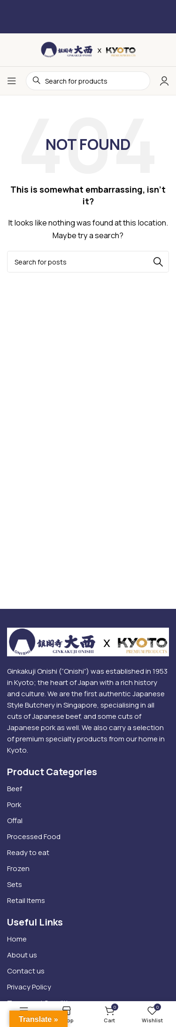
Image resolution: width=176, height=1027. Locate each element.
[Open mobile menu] (11, 80)
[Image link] (88, 641)
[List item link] (88, 788)
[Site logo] (88, 49)
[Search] (88, 261)
